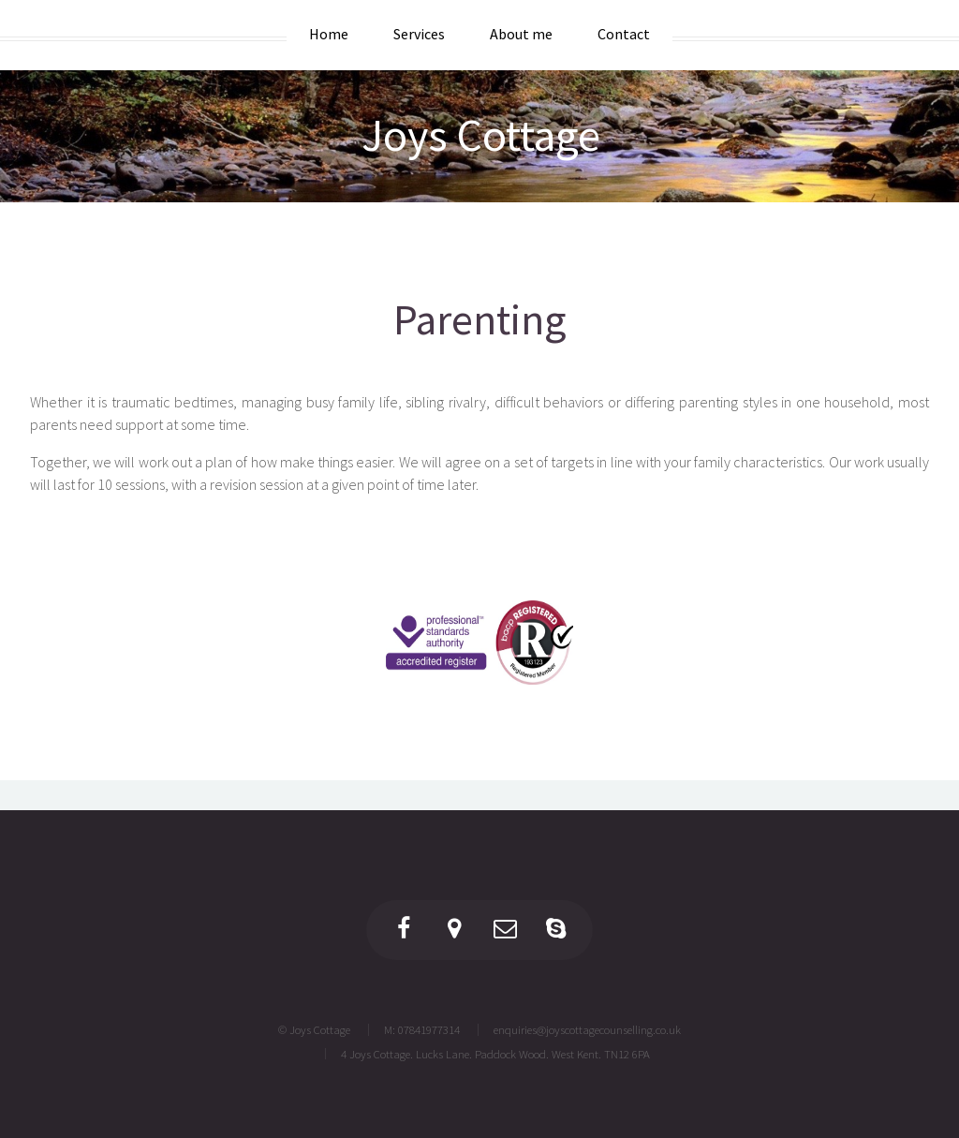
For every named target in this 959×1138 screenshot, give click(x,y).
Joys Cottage (480, 135)
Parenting (479, 319)
